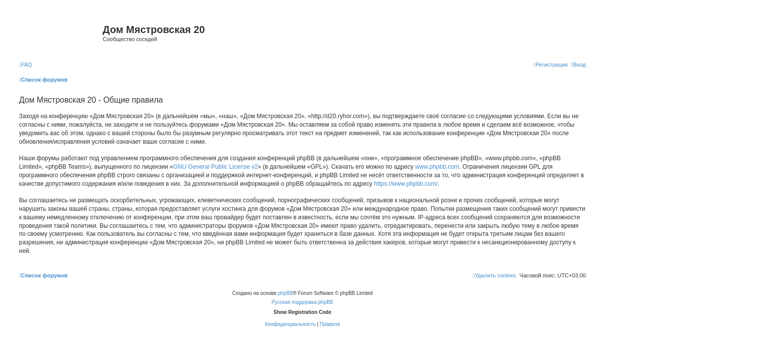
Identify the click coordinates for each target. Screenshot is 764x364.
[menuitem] (25, 65)
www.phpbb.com (437, 166)
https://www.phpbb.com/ (406, 183)
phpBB (285, 293)
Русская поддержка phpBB (302, 302)
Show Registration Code (302, 312)
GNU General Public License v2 (215, 166)
